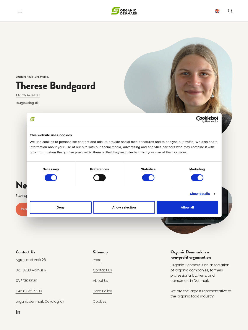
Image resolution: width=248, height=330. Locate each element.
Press (97, 259)
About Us (100, 280)
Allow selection (124, 207)
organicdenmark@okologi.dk (40, 301)
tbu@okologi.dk (27, 103)
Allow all (187, 207)
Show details (200, 193)
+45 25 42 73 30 (28, 95)
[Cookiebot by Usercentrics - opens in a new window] (199, 119)
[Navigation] (20, 11)
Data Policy (102, 291)
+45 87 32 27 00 (29, 291)
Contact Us (102, 270)
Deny (61, 207)
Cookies (99, 301)
